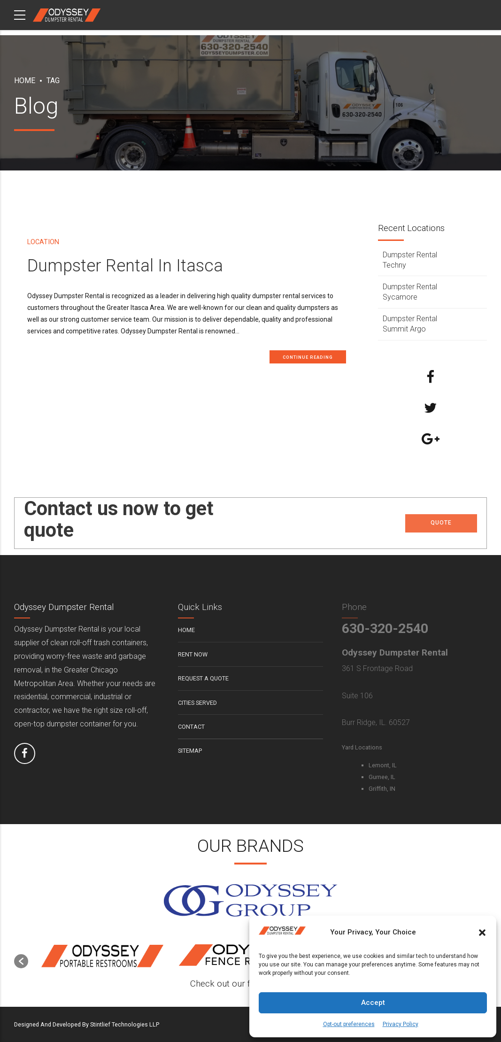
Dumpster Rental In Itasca (125, 266)
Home (24, 80)
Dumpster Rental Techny (410, 260)
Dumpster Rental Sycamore (410, 291)
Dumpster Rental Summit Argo (410, 323)
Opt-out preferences (349, 1024)
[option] (102, 957)
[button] (482, 932)
